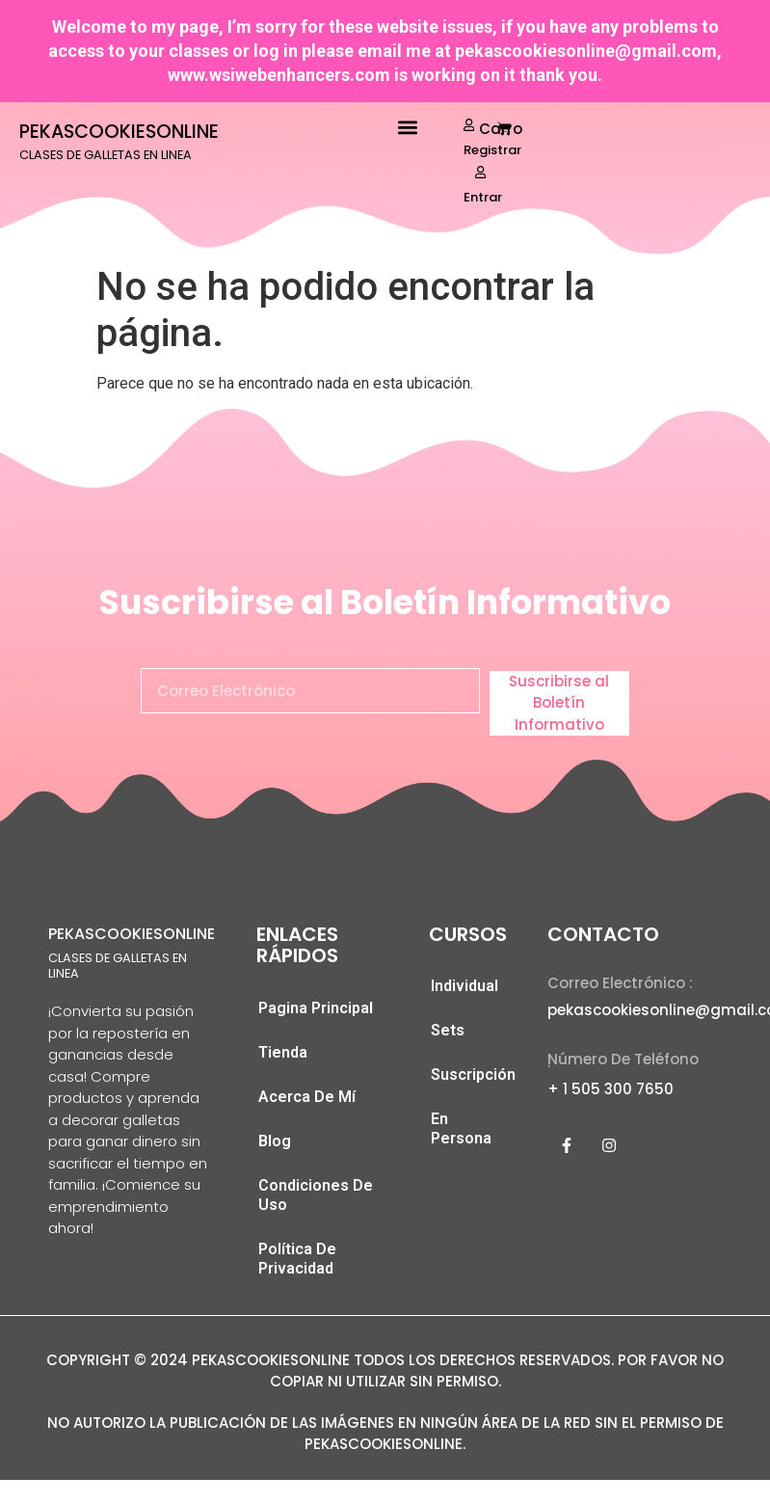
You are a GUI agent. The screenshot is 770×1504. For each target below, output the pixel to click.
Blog (274, 1141)
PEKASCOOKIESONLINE (119, 132)
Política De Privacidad (297, 1258)
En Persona (461, 1128)
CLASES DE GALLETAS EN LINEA (105, 155)
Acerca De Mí (307, 1097)
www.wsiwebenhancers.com (279, 75)
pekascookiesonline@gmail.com (586, 50)
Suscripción (473, 1074)
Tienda (282, 1052)
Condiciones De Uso (315, 1195)
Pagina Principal (315, 1008)
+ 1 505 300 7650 (610, 1089)
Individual (464, 986)
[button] (408, 128)
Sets (448, 1030)
